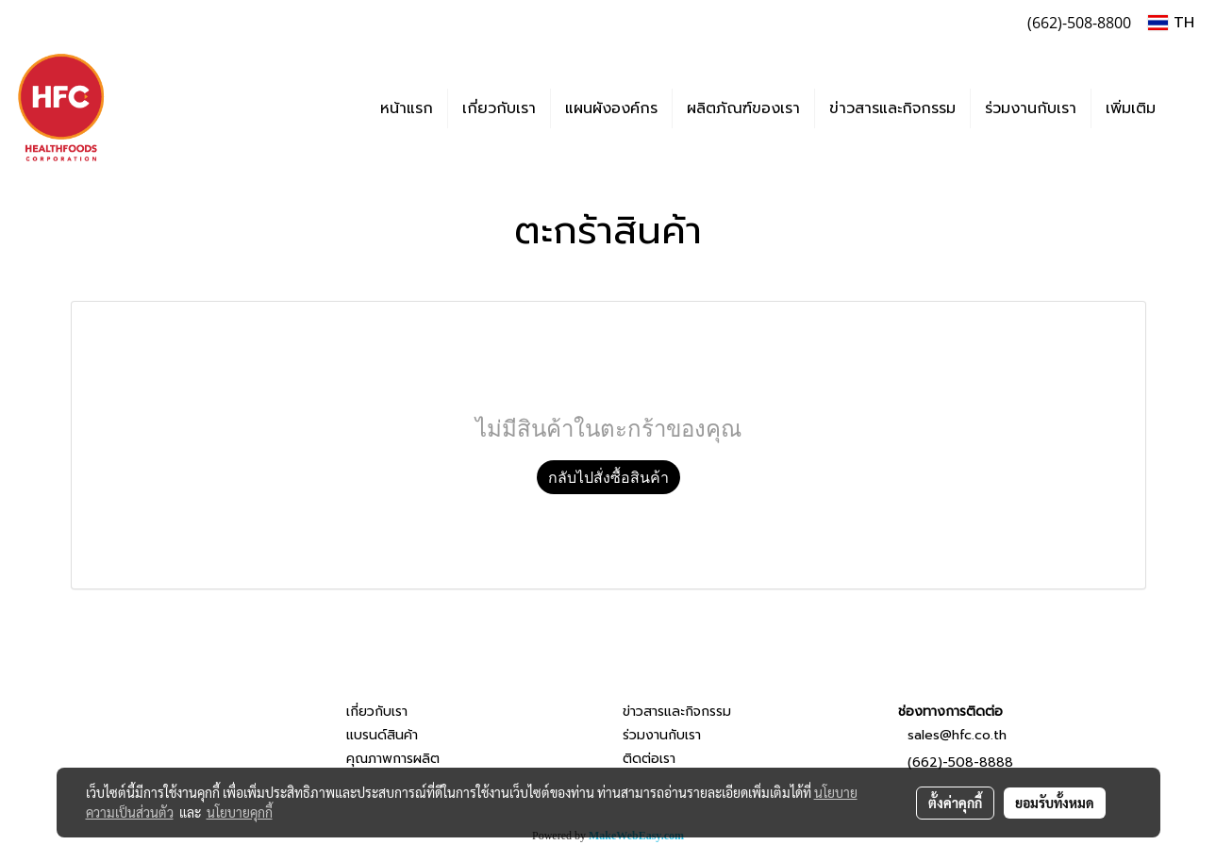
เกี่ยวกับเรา (499, 108)
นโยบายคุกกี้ (240, 812)
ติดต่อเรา (649, 759)
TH (1171, 22)
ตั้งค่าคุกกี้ (955, 802)
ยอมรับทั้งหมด (1054, 802)
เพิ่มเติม (1131, 108)
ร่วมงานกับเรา (1030, 108)
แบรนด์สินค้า (382, 735)
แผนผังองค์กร (611, 108)
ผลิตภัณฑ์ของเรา (743, 108)
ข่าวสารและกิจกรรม (892, 108)
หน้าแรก (406, 108)
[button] (1186, 108)
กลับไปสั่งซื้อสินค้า (608, 477)
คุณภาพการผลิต (393, 759)
